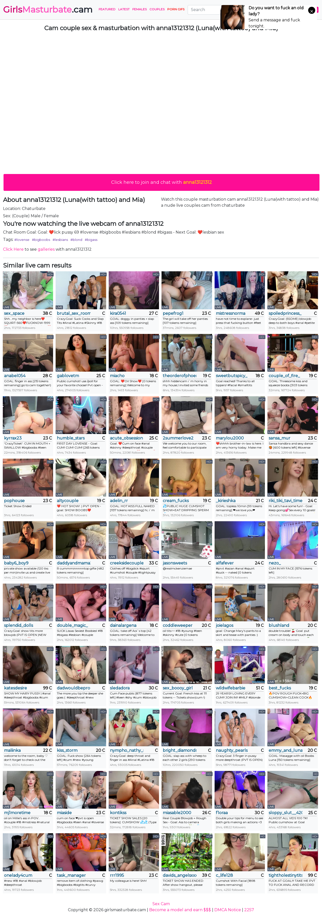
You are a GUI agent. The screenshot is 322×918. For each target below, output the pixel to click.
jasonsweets (175, 563)
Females (139, 9)
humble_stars (71, 438)
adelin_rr (119, 500)
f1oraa (222, 812)
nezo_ (275, 563)
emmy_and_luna (285, 750)
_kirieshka (225, 500)
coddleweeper (177, 625)
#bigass (91, 240)
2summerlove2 (178, 438)
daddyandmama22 (73, 563)
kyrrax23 (13, 438)
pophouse (14, 500)
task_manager (71, 875)
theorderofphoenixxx (179, 375)
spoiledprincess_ (285, 313)
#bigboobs (41, 240)
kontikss (118, 812)
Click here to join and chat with (161, 182)
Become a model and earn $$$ (180, 909)
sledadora (120, 688)
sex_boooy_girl (178, 688)
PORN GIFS (175, 9)
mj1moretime (17, 812)
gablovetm (68, 375)
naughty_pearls (232, 750)
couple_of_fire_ (284, 375)
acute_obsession (126, 438)
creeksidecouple (126, 563)
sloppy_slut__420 (285, 812)
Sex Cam (161, 903)
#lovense (21, 240)
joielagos (224, 625)
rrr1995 (117, 875)
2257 (249, 909)
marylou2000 (230, 438)
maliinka (12, 750)
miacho (117, 375)
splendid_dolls (18, 625)
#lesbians (60, 240)
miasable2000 (177, 812)
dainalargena (123, 625)
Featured (107, 9)
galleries (46, 249)
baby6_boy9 (16, 563)
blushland (279, 625)
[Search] (219, 10)
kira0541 (118, 313)
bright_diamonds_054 (179, 750)
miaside (64, 812)
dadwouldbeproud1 (73, 688)
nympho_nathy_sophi (126, 750)
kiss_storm (67, 750)
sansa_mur (279, 438)
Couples (157, 9)
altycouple (67, 500)
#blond (76, 240)
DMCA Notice (227, 909)
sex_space (14, 313)
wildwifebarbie (230, 688)
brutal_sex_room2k (73, 313)
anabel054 (14, 375)
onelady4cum (18, 875)
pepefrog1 (173, 313)
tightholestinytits (285, 875)
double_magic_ (72, 625)
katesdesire (15, 688)
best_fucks (280, 688)
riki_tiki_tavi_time (285, 500)
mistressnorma (230, 313)
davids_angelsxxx (179, 875)
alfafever (225, 563)
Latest (124, 9)
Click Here (13, 249)
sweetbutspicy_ (231, 375)
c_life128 (224, 875)
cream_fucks (176, 500)
